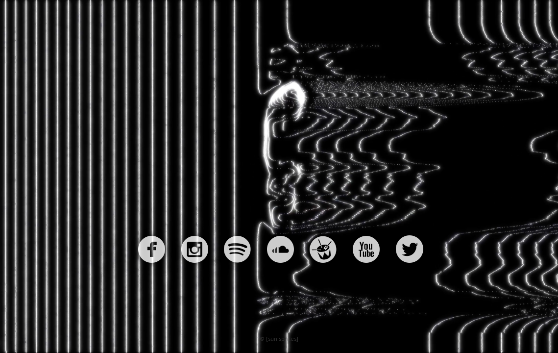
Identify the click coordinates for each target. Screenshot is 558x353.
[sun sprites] (282, 338)
